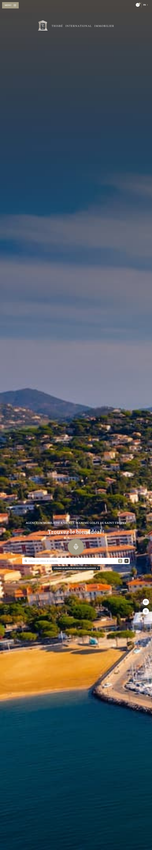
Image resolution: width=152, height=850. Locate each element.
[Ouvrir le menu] (10, 5)
